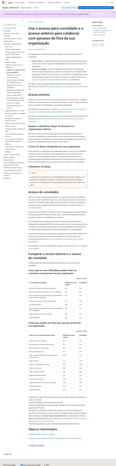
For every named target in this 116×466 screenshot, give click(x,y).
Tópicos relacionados (99, 35)
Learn (30, 22)
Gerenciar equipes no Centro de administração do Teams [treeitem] (14, 53)
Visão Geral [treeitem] (8, 47)
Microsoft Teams (38, 22)
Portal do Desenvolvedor (69, 8)
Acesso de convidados (99, 28)
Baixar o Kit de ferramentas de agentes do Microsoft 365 (96, 8)
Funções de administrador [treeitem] (12, 49)
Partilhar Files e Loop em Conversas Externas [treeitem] (14, 76)
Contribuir (54, 465)
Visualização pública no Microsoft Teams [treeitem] (15, 130)
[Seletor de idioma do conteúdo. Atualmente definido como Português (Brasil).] (9, 460)
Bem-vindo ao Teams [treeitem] (10, 28)
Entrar (112, 2)
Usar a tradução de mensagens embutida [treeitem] (14, 135)
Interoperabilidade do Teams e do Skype (41, 434)
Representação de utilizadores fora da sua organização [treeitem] (15, 91)
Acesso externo (97, 25)
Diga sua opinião (98, 14)
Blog (46, 465)
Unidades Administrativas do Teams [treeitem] (13, 58)
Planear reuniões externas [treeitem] (14, 95)
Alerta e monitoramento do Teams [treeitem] (15, 123)
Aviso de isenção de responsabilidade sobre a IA (16, 465)
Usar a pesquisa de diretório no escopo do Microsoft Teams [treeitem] (14, 140)
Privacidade (63, 465)
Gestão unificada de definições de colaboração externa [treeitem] (15, 81)
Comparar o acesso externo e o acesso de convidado (102, 31)
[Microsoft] (3, 2)
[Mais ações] (86, 22)
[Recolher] (23, 20)
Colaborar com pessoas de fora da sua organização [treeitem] (16, 71)
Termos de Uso (102, 465)
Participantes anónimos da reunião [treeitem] (14, 107)
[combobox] (13, 24)
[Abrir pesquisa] (107, 2)
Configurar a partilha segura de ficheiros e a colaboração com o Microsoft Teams (54, 438)
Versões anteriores (37, 465)
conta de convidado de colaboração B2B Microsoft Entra (50, 80)
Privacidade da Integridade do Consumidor (82, 465)
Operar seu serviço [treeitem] (10, 126)
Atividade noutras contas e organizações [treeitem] (14, 86)
